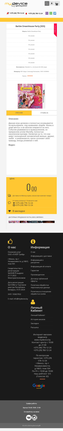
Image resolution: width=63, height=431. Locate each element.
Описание (19, 113)
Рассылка (35, 330)
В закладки (16, 211)
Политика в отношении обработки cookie (41, 294)
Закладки (35, 326)
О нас (33, 252)
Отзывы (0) (44, 113)
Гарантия (35, 272)
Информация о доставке (41, 256)
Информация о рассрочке (37, 262)
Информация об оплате (41, 267)
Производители (37, 276)
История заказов (38, 321)
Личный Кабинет (38, 317)
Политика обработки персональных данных (40, 288)
